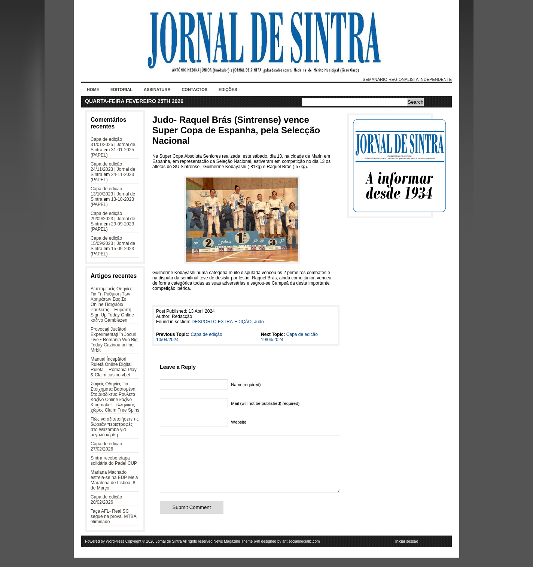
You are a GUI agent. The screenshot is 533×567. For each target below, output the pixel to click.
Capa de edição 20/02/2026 (106, 499)
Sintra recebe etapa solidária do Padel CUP (114, 460)
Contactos (194, 89)
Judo (259, 321)
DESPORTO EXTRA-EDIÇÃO (222, 321)
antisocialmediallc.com (301, 551)
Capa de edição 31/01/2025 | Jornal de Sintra (113, 144)
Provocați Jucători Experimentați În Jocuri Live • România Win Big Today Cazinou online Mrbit (114, 340)
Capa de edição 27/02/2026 (106, 446)
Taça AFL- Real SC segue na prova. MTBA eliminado (113, 516)
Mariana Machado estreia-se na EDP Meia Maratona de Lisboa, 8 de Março (114, 480)
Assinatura (157, 89)
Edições (228, 89)
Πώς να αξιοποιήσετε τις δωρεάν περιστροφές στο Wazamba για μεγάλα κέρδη (114, 426)
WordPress (115, 551)
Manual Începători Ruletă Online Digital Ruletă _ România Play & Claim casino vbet (114, 367)
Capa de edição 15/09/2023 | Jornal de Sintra (113, 243)
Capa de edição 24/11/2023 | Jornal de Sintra (113, 169)
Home (93, 89)
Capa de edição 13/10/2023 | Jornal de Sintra (113, 194)
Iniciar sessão (406, 551)
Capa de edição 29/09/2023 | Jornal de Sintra (113, 219)
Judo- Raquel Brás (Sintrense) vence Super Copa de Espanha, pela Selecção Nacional (236, 130)
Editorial (121, 89)
